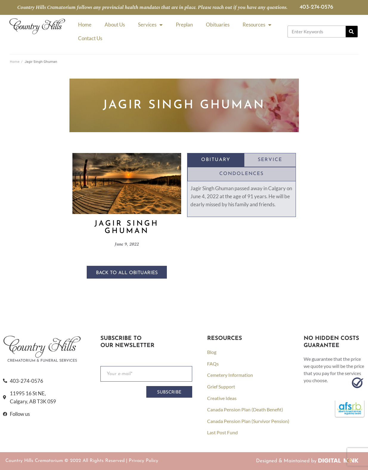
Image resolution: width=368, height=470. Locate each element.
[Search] (352, 31)
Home (84, 24)
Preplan (184, 24)
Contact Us (90, 38)
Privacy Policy (143, 460)
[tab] (215, 160)
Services (150, 24)
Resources (257, 24)
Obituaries (217, 24)
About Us (115, 24)
